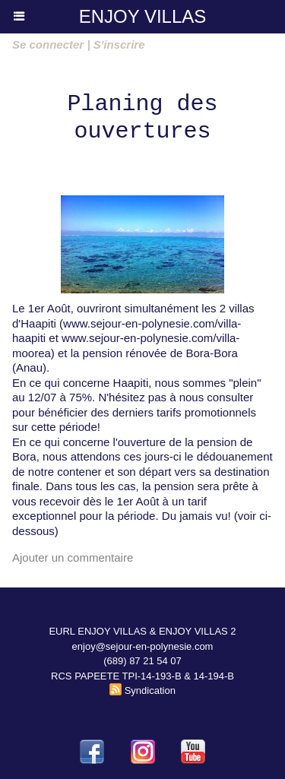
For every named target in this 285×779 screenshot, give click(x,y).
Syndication (150, 690)
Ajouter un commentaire (72, 557)
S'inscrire (119, 44)
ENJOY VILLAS (143, 16)
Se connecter (48, 44)
